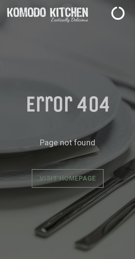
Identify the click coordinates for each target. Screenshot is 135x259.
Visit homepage (68, 178)
